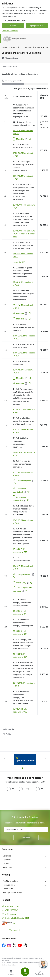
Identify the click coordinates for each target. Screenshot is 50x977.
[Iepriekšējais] (4, 759)
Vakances (7, 856)
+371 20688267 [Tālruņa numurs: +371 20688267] (11, 910)
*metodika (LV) (19, 262)
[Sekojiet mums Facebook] (4, 945)
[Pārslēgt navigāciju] (25, 971)
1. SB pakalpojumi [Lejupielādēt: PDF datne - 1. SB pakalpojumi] (23, 574)
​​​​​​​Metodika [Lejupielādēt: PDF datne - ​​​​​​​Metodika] (20, 139)
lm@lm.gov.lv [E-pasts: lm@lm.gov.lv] (10, 914)
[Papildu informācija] (30, 139)
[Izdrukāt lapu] (25, 729)
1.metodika (24, 234)
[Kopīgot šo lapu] (25, 734)
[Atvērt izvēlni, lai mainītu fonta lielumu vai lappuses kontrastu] (39, 973)
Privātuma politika (10, 881)
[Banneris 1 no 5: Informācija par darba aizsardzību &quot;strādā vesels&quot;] (25, 759)
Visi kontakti (14, 930)
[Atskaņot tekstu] (11, 57)
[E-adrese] (7, 923)
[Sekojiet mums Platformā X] (14, 945)
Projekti (6, 863)
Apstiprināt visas (37, 25)
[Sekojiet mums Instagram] (9, 945)
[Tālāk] (45, 759)
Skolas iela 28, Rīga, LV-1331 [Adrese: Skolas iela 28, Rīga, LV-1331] (17, 918)
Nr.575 (24, 552)
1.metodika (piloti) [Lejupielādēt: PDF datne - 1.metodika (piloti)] (23, 480)
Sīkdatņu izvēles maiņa (12, 892)
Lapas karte (8, 889)
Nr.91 (24, 614)
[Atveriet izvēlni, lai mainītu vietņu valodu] (11, 973)
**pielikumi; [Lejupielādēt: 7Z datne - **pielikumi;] (21, 583)
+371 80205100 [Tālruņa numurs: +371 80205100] (11, 906)
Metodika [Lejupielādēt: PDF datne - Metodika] (20, 319)
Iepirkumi (7, 859)
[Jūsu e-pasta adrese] (26, 829)
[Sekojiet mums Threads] (25, 945)
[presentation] (21, 800)
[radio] (10, 788)
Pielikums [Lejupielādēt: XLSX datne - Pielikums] (20, 313)
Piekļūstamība (9, 885)
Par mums (7, 867)
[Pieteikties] (26, 837)
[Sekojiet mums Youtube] (20, 945)
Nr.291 (24, 634)
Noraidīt (13, 25)
